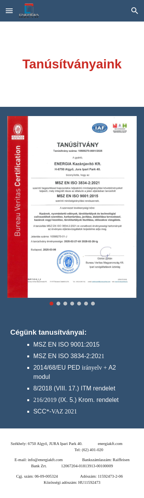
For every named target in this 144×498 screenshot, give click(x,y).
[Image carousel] (72, 210)
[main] (72, 64)
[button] (9, 10)
